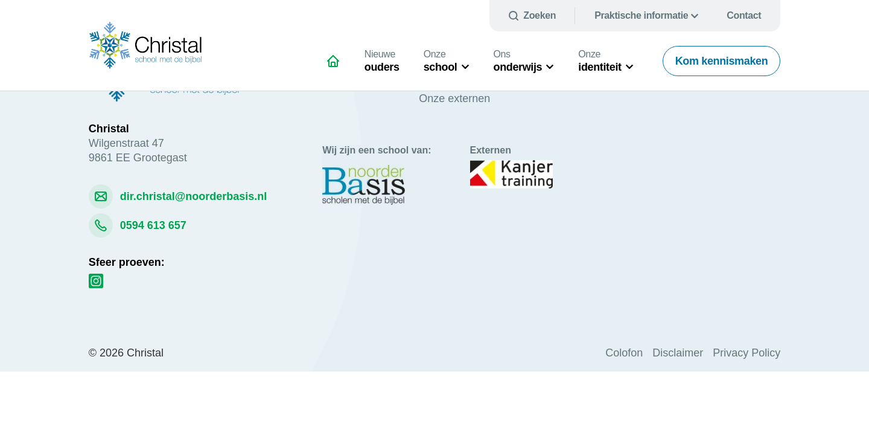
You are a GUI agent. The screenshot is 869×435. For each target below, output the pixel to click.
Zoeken (539, 15)
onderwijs (518, 61)
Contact (744, 15)
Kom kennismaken (721, 61)
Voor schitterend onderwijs (338, 66)
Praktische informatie (641, 15)
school (440, 61)
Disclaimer (677, 353)
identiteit (599, 61)
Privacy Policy (746, 353)
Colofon (624, 353)
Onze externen (454, 98)
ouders (381, 61)
